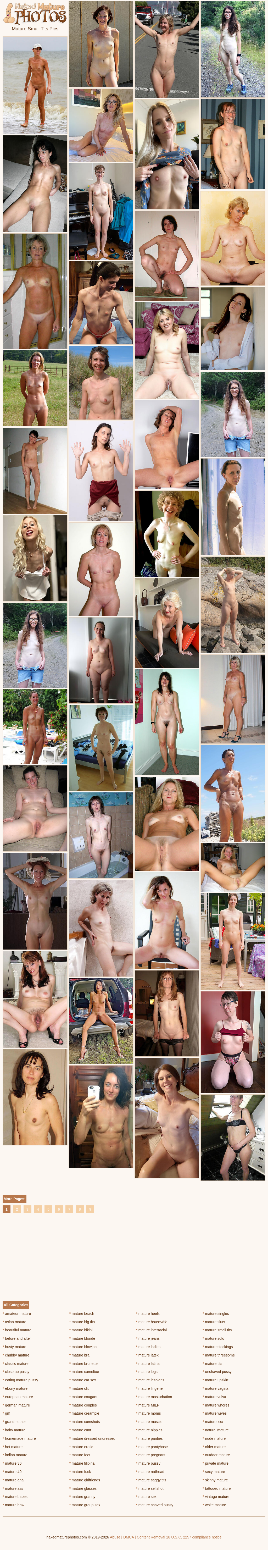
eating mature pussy (20, 1380)
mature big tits (82, 1322)
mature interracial (151, 1330)
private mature (215, 1463)
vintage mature (216, 1496)
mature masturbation (154, 1397)
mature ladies (148, 1347)
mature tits (212, 1363)
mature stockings (218, 1347)
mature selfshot (150, 1488)
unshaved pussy (217, 1372)
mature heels (148, 1313)
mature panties (149, 1438)
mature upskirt (215, 1380)
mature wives (215, 1413)
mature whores (216, 1405)
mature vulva (214, 1397)
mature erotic (81, 1447)
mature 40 (12, 1472)
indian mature (15, 1455)
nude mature (214, 1438)
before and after (17, 1338)
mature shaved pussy (154, 1505)
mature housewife (152, 1322)
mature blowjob (83, 1347)
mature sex (146, 1496)
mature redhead (150, 1472)
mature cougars (83, 1397)
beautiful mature (17, 1330)
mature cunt (80, 1430)
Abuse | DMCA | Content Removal (137, 1537)
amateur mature (17, 1313)
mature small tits (217, 1330)
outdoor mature (216, 1455)
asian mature (14, 1322)
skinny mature (215, 1480)
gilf (6, 1413)
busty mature (14, 1347)
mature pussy (148, 1463)
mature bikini (81, 1330)
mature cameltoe (84, 1372)
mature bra (79, 1355)
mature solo (213, 1338)
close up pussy (16, 1372)
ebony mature (15, 1388)
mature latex (147, 1355)
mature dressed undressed (92, 1438)
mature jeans (148, 1338)
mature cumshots (84, 1422)
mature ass (13, 1488)
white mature (214, 1505)
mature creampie (84, 1413)
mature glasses (83, 1488)
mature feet (79, 1455)
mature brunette (83, 1363)
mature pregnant (150, 1455)
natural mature (216, 1430)
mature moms (148, 1413)
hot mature (13, 1447)
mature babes (15, 1496)
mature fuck (80, 1472)
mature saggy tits (151, 1480)
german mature (16, 1405)
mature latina (148, 1363)
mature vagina (215, 1388)
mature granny (82, 1496)
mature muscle (149, 1422)
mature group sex (84, 1505)
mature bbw (13, 1505)
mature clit (79, 1388)
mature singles (216, 1313)
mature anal (13, 1480)
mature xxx (213, 1422)
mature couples (83, 1405)
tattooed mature (217, 1488)
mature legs (147, 1372)
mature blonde (82, 1338)
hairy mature (14, 1430)
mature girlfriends (84, 1480)
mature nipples (149, 1430)
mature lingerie (149, 1388)
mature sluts (214, 1322)
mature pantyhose (152, 1447)
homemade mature (19, 1438)
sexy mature (214, 1472)
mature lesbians (150, 1380)
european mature (18, 1397)
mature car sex (82, 1380)
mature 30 (12, 1463)
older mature (214, 1447)
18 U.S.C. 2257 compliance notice (194, 1537)
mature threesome (219, 1355)
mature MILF (147, 1405)
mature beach (81, 1313)
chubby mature (16, 1355)
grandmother (14, 1422)
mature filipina (82, 1463)
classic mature (16, 1363)
